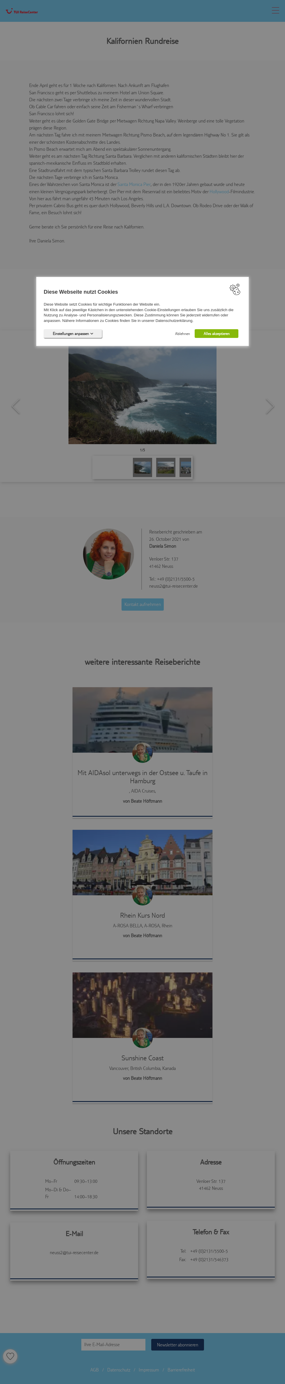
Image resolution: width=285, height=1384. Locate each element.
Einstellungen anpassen (73, 333)
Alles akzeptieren (217, 333)
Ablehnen (182, 333)
